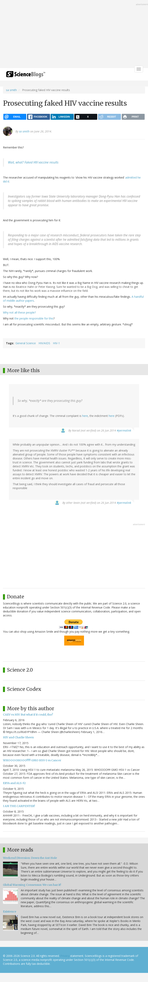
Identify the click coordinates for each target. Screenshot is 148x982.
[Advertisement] (74, 34)
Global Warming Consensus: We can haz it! (32, 885)
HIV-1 (56, 343)
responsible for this (41, 318)
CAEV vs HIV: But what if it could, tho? (28, 714)
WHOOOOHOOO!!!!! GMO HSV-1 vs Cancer (32, 760)
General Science (25, 343)
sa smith (11, 90)
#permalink (124, 430)
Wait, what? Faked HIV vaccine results (33, 162)
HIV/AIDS (44, 343)
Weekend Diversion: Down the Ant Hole (30, 858)
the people (21, 318)
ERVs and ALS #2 (14, 783)
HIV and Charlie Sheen (18, 737)
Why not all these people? (19, 312)
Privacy (64, 956)
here (85, 416)
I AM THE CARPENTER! (19, 806)
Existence (9, 911)
